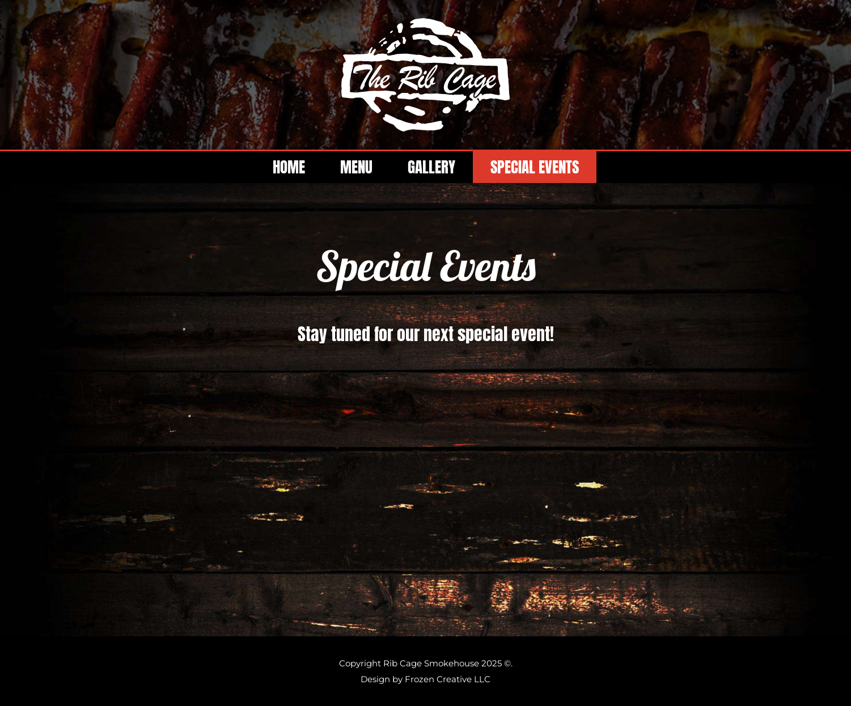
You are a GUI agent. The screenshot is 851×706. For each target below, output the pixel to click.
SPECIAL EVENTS (534, 166)
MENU (356, 166)
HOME (289, 166)
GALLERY (431, 166)
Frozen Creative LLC (447, 679)
